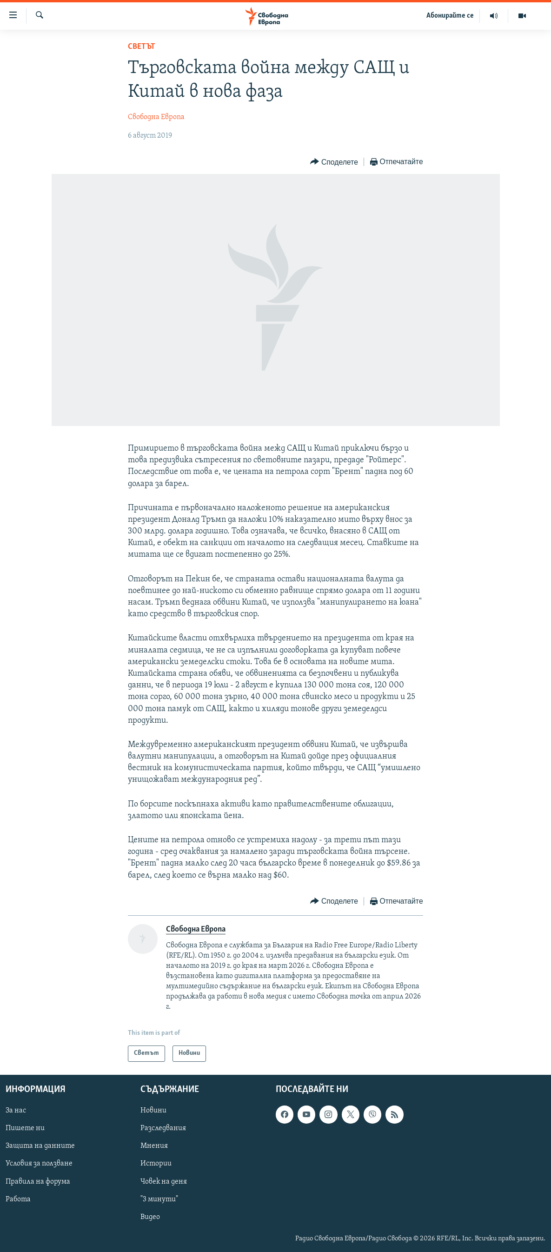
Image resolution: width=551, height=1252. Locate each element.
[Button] (334, 162)
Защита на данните (40, 1146)
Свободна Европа (156, 117)
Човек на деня (163, 1181)
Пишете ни (25, 1128)
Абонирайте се (450, 16)
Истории (156, 1163)
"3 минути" (159, 1199)
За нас (16, 1110)
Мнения (154, 1146)
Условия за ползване (39, 1163)
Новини (153, 1110)
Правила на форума (38, 1181)
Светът (141, 46)
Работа (18, 1199)
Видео (150, 1216)
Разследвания (163, 1128)
